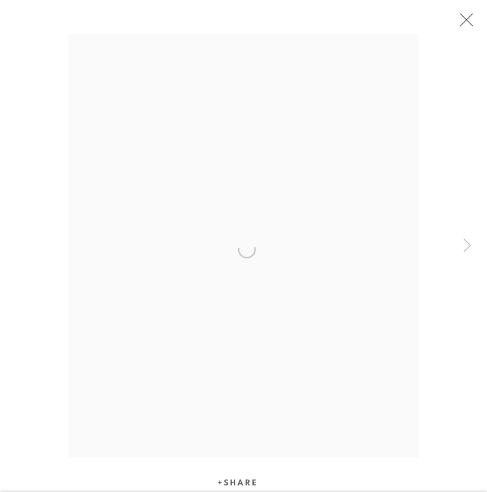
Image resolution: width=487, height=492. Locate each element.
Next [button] (467, 246)
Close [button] (463, 24)
